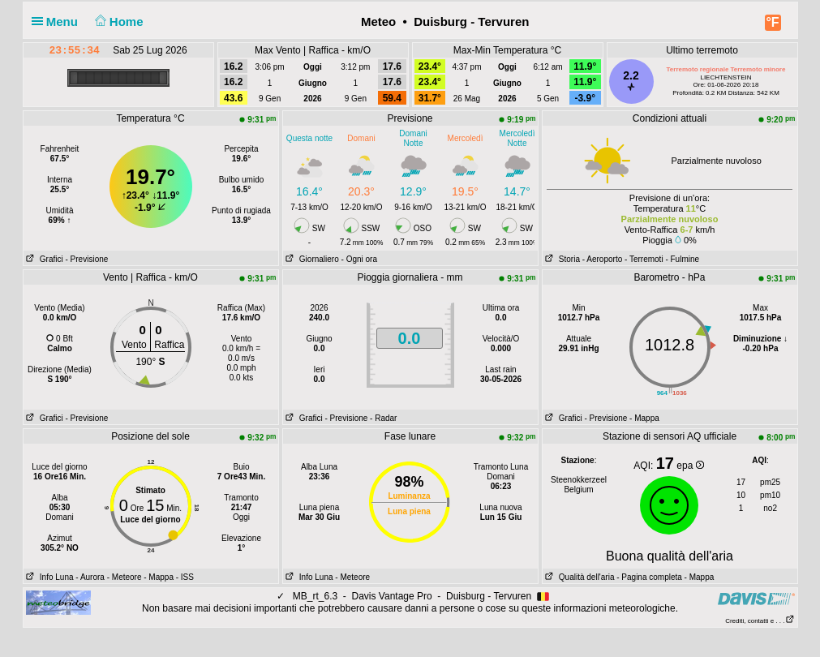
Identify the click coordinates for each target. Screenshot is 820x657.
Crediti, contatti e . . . (759, 621)
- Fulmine (682, 259)
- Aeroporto (602, 259)
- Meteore (124, 577)
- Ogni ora (359, 259)
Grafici (43, 259)
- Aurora (90, 577)
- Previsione (87, 259)
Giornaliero (311, 259)
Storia (561, 259)
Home (117, 21)
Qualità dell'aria (579, 577)
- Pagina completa (649, 577)
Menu (58, 21)
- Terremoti (644, 259)
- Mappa (644, 418)
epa (689, 465)
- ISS (185, 577)
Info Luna (49, 577)
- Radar (383, 418)
